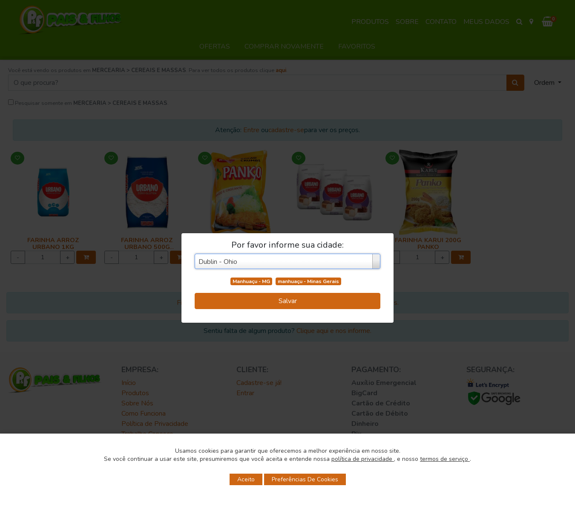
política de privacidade (362, 459)
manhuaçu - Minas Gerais (308, 281)
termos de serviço (445, 459)
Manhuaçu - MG (251, 281)
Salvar (288, 301)
